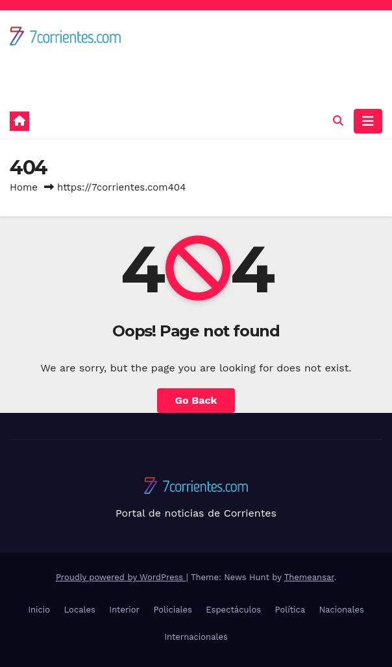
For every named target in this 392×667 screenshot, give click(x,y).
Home (24, 187)
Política (290, 609)
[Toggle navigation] (368, 121)
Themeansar (309, 577)
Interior (124, 609)
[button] (338, 121)
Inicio (39, 609)
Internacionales (196, 637)
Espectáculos (233, 609)
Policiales (172, 609)
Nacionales (341, 609)
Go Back (196, 400)
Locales (79, 609)
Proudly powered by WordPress (121, 577)
